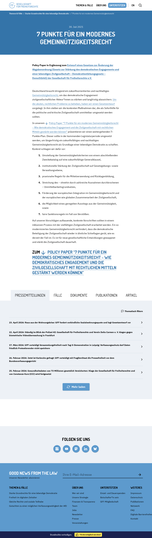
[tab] (30, 295)
